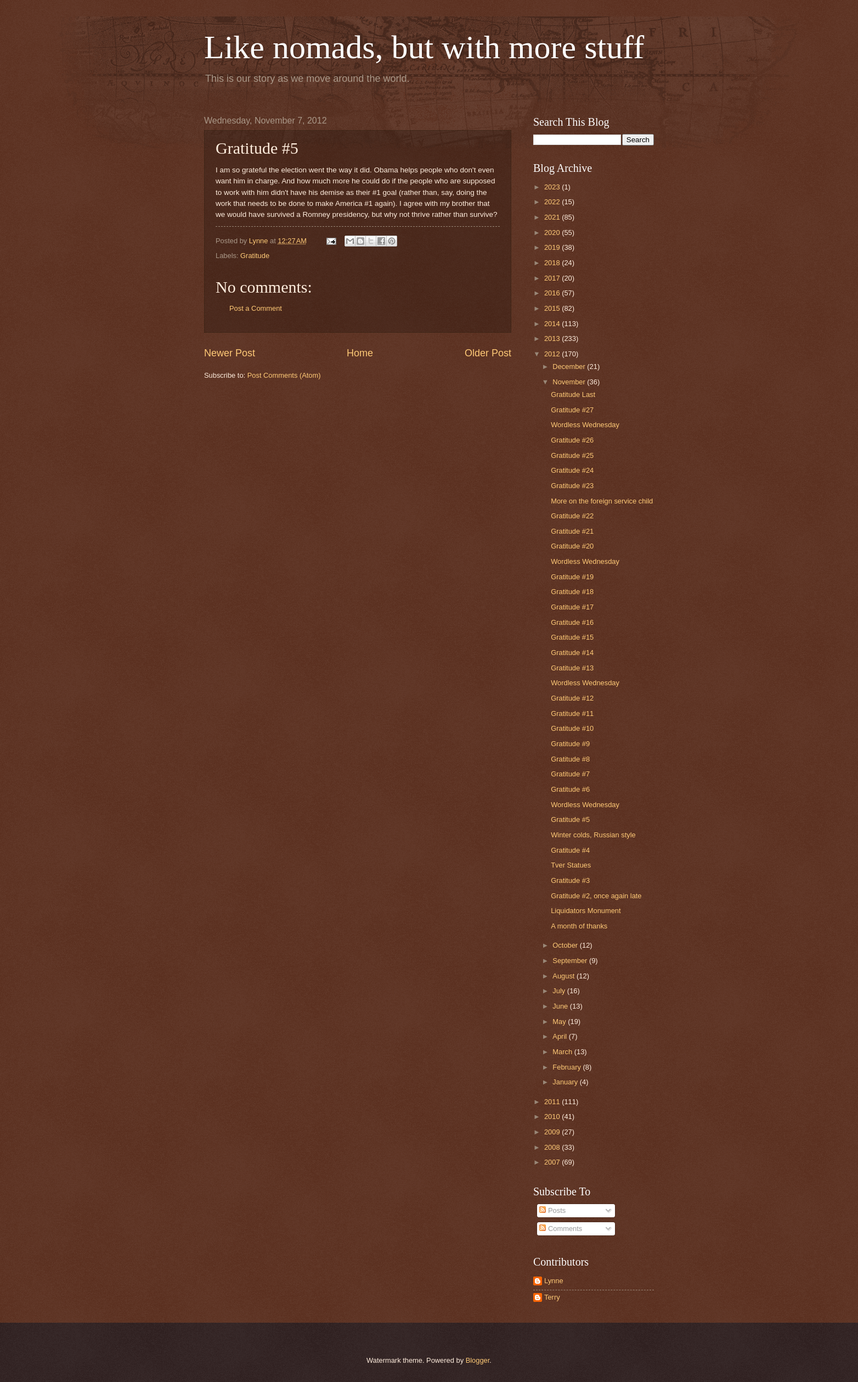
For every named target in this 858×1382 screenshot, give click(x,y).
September (570, 960)
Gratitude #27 (572, 410)
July (559, 991)
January (565, 1082)
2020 (553, 232)
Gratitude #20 (572, 546)
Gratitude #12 (572, 698)
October (565, 945)
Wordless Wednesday (585, 425)
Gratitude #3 (570, 880)
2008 (553, 1147)
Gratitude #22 (572, 516)
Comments (560, 1228)
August (564, 976)
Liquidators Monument (585, 911)
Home (360, 353)
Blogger (478, 1360)
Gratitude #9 (570, 744)
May (560, 1021)
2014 (553, 324)
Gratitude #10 (572, 728)
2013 (553, 338)
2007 (553, 1162)
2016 (553, 293)
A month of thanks (579, 926)
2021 (553, 217)
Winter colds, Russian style (593, 835)
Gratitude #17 (572, 607)
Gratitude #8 (570, 759)
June (561, 1006)
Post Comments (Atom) (284, 375)
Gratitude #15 (572, 637)
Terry (552, 1297)
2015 (553, 308)
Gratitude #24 (572, 470)
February (567, 1067)
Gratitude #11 (572, 713)
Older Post (488, 353)
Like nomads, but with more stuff (424, 47)
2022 (553, 202)
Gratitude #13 (572, 668)
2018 (553, 263)
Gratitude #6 (570, 789)
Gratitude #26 (572, 440)
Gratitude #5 (570, 819)
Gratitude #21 (572, 531)
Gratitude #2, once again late (596, 896)
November (569, 382)
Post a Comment (255, 308)
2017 (553, 278)
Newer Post (229, 353)
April (560, 1036)
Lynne (553, 1281)
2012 (553, 354)
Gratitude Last (573, 394)
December (569, 366)
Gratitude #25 (572, 455)
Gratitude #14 (572, 652)
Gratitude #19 (572, 577)
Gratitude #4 (570, 850)
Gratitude (254, 255)
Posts (552, 1210)
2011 (553, 1102)
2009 (553, 1132)
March (563, 1052)
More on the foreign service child (602, 501)
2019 (553, 247)
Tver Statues (571, 865)
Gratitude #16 (572, 622)
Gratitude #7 (570, 774)
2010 (553, 1116)
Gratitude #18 (572, 592)
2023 (553, 187)
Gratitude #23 (572, 486)
